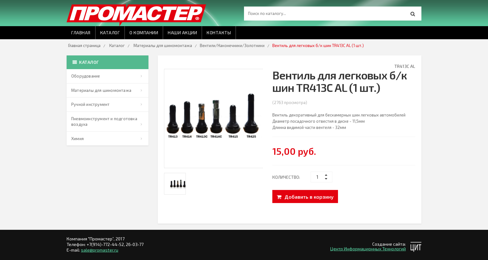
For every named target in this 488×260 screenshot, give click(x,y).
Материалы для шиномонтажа (163, 45)
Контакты (219, 32)
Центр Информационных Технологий (368, 248)
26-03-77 (134, 244)
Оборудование (85, 75)
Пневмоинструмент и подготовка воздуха (104, 121)
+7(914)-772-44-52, (106, 244)
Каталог (110, 32)
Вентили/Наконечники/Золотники (232, 45)
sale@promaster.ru (99, 250)
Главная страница (84, 45)
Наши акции (182, 32)
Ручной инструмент (90, 104)
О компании (143, 32)
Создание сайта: (389, 244)
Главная (81, 32)
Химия (77, 138)
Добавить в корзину (305, 197)
